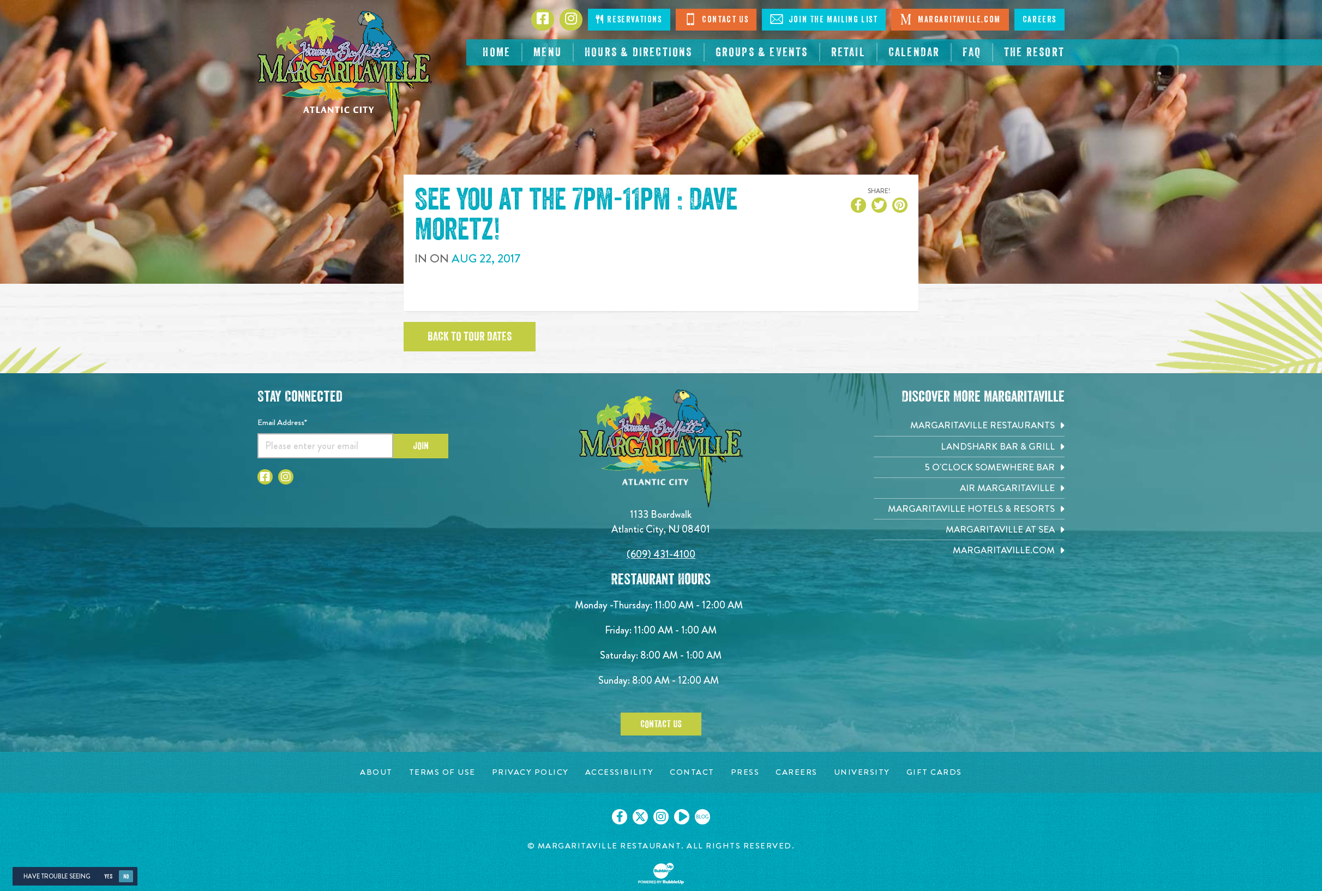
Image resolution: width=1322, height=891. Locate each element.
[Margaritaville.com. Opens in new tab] (969, 550)
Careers (1039, 19)
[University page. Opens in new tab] (862, 772)
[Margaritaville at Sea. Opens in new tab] (969, 529)
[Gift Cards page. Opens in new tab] (934, 772)
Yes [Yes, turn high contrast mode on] (108, 877)
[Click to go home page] (344, 74)
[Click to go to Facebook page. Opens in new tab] (542, 20)
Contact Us (716, 19)
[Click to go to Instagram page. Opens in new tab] (571, 20)
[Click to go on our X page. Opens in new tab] (640, 816)
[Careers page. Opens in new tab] (796, 772)
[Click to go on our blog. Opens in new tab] (702, 816)
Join (421, 446)
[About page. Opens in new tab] (376, 772)
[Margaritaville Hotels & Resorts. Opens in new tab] (969, 509)
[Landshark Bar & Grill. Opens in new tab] (969, 446)
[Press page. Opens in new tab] (745, 772)
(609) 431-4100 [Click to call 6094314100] (661, 554)
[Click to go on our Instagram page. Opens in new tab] (661, 816)
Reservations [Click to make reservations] (629, 19)
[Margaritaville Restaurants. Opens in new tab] (969, 425)
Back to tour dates (470, 337)
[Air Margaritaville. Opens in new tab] (969, 488)
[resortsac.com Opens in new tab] (1034, 52)
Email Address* (282, 422)
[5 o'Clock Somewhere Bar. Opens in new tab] (969, 467)
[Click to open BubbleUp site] (661, 874)
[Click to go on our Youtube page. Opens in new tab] (681, 816)
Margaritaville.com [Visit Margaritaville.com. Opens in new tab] (949, 19)
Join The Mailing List (824, 19)
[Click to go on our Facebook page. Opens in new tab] (619, 816)
